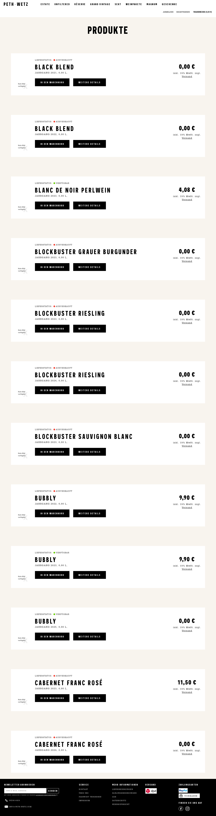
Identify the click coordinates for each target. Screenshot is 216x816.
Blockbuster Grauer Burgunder (86, 251)
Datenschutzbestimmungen (46, 795)
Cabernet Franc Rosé (69, 682)
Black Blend (54, 66)
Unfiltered (62, 4)
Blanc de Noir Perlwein (73, 190)
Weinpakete (134, 4)
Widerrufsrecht (121, 804)
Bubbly (46, 497)
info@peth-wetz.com (20, 807)
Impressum (84, 801)
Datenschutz (119, 801)
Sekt (118, 4)
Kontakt (83, 789)
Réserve (80, 4)
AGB (114, 797)
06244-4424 (14, 800)
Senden (53, 790)
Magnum (152, 4)
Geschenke (169, 4)
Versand (187, 77)
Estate (45, 4)
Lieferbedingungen (122, 789)
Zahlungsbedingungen (124, 793)
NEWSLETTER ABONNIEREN (19, 784)
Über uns (83, 793)
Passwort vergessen (90, 797)
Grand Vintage (100, 4)
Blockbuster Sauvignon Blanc (84, 436)
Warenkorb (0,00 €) (202, 12)
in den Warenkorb (52, 82)
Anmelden (168, 12)
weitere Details (89, 82)
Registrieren (183, 12)
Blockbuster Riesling (70, 313)
